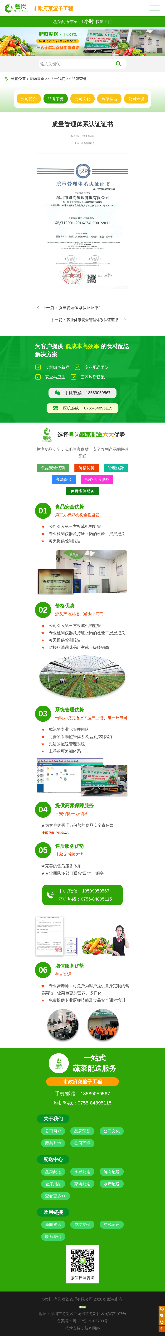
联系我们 (53, 1236)
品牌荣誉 (79, 79)
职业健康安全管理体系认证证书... (94, 320)
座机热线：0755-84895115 (85, 899)
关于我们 (58, 79)
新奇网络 (92, 1328)
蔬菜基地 (109, 98)
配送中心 (53, 1159)
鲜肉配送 (112, 1171)
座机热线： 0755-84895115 (82, 408)
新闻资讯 (53, 1224)
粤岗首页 (36, 79)
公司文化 (82, 98)
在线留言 (112, 1224)
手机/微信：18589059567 (82, 393)
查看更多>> (55, 1196)
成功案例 (82, 1224)
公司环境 (136, 98)
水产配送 (112, 1184)
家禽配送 (82, 1184)
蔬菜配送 (53, 1171)
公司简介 (29, 98)
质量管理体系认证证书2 (79, 308)
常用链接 (53, 1212)
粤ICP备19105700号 (90, 1321)
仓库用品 (53, 1184)
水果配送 (82, 1171)
